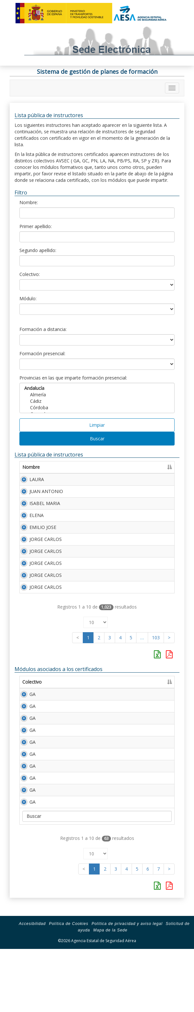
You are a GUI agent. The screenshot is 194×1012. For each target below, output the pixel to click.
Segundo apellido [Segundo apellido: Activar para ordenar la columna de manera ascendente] (145, 467)
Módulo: (28, 298)
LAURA (36, 479)
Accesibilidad (32, 988)
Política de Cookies (68, 988)
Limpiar (97, 425)
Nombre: (28, 202)
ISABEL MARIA (44, 503)
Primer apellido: (35, 226)
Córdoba (97, 407)
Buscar (97, 438)
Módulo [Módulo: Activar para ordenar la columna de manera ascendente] (63, 682)
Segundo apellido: (37, 250)
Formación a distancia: (43, 329)
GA (25, 694)
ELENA (36, 515)
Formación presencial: (42, 353)
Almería (97, 394)
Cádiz (97, 401)
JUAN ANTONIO (46, 491)
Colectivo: (29, 274)
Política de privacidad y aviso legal (127, 988)
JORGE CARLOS (45, 539)
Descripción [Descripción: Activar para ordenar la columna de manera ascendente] (97, 682)
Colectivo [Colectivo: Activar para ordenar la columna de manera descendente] (32, 682)
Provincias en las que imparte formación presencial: (73, 378)
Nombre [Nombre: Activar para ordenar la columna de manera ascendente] (31, 467)
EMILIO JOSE (42, 527)
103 (156, 637)
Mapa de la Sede (110, 995)
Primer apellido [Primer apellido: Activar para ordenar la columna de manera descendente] (87, 467)
